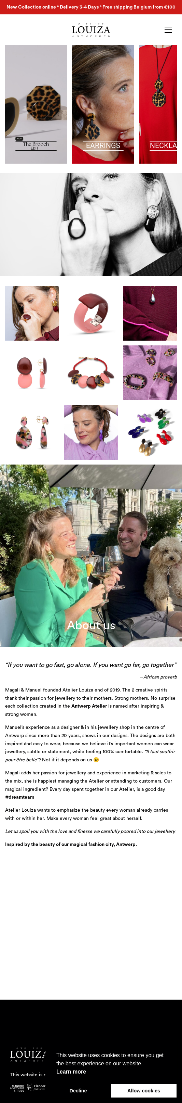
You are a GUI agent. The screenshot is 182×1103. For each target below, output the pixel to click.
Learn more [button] (71, 1072)
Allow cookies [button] (143, 1090)
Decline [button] (78, 1090)
